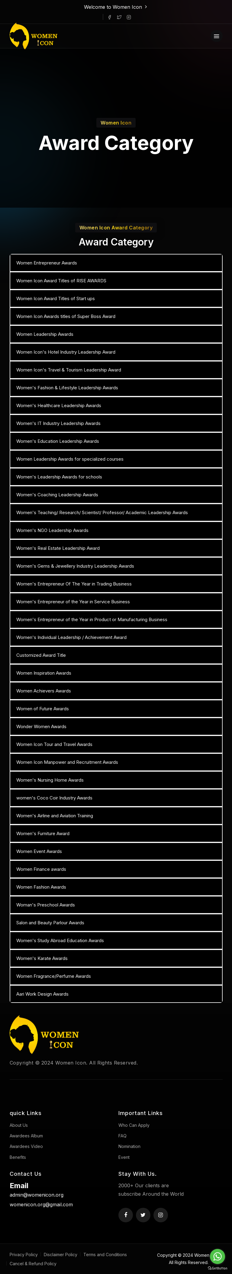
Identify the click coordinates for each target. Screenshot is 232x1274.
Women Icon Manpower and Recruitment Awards (67, 762)
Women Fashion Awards (41, 887)
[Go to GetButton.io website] (217, 1268)
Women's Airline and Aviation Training (54, 816)
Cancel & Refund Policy (33, 1263)
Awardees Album (26, 1135)
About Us (19, 1125)
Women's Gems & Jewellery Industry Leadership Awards (75, 566)
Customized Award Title (41, 655)
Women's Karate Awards (42, 958)
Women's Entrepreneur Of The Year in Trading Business (74, 584)
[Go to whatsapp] (217, 1256)
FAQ (122, 1135)
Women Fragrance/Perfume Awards (53, 976)
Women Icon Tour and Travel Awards (54, 744)
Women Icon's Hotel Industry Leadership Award (65, 352)
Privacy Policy (24, 1254)
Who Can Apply (134, 1125)
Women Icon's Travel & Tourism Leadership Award (68, 370)
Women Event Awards (39, 851)
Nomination (129, 1146)
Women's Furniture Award (42, 833)
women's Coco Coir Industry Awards (54, 798)
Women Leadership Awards (44, 334)
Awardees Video (26, 1146)
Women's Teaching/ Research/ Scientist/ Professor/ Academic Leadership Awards (102, 512)
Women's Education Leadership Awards (57, 441)
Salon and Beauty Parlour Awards (50, 923)
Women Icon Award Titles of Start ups (55, 298)
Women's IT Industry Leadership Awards (58, 423)
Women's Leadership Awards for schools (59, 477)
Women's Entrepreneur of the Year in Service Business (73, 602)
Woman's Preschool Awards (45, 905)
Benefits (18, 1157)
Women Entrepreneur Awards (46, 263)
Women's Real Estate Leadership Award (58, 548)
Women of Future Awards (42, 709)
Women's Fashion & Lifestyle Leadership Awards (67, 388)
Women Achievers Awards (43, 691)
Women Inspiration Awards (43, 673)
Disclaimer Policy (60, 1254)
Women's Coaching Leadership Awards (57, 495)
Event (124, 1157)
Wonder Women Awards (41, 726)
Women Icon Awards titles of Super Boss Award (65, 316)
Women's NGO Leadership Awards (52, 530)
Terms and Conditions (105, 1254)
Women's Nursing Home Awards (50, 780)
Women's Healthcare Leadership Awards (58, 405)
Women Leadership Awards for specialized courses (70, 459)
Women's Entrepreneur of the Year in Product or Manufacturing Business (91, 619)
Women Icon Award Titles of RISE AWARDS (61, 281)
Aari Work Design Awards (42, 994)
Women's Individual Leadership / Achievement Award (71, 637)
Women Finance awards (41, 869)
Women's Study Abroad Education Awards (60, 940)
